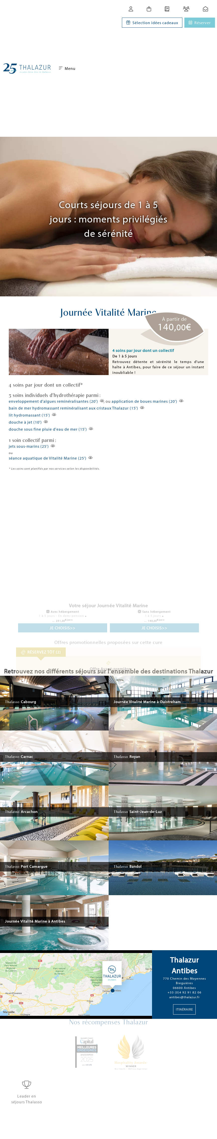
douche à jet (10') (25, 422)
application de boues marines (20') (144, 401)
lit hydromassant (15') (29, 415)
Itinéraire (184, 1009)
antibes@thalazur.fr (184, 997)
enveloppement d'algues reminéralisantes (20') (53, 401)
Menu (67, 68)
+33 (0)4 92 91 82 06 (184, 992)
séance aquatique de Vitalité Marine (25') (48, 458)
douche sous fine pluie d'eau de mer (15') (48, 429)
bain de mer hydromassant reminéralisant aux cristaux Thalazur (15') (73, 408)
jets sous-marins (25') (29, 446)
